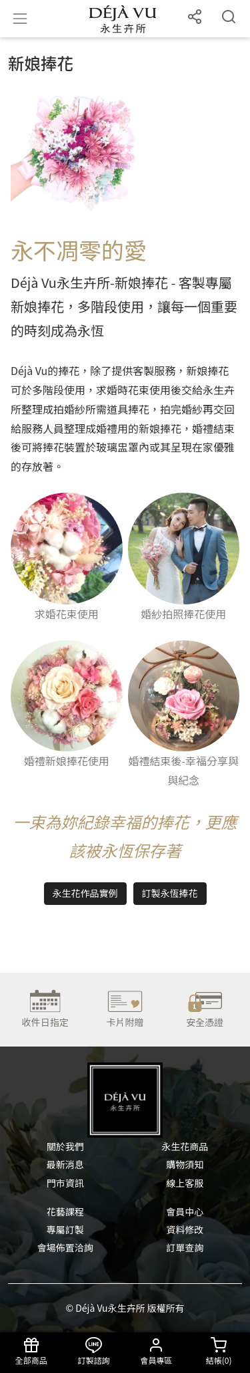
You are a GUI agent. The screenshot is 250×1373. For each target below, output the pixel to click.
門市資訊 (65, 1182)
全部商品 (31, 1351)
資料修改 (184, 1229)
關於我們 (65, 1146)
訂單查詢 (184, 1247)
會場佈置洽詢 (65, 1247)
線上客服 (184, 1182)
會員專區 (156, 1351)
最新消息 (65, 1164)
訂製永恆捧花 (170, 893)
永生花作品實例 (85, 893)
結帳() (218, 1351)
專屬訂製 (65, 1229)
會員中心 (184, 1211)
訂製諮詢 (94, 1351)
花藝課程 (65, 1211)
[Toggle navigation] (20, 19)
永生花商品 (184, 1146)
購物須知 (184, 1164)
